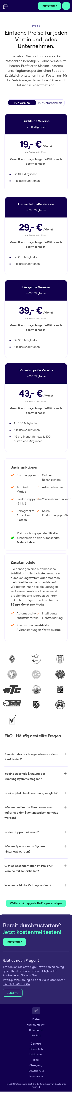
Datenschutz (36, 1070)
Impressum (36, 1076)
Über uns (36, 1043)
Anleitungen (36, 1054)
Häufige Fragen (36, 1024)
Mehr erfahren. (27, 542)
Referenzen (36, 1030)
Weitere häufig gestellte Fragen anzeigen (36, 903)
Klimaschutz (36, 1049)
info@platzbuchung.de (18, 980)
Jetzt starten (49, 6)
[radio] (22, 102)
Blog (36, 1060)
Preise (36, 1019)
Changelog (36, 1065)
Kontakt (36, 1035)
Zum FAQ (13, 993)
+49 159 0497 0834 (16, 984)
